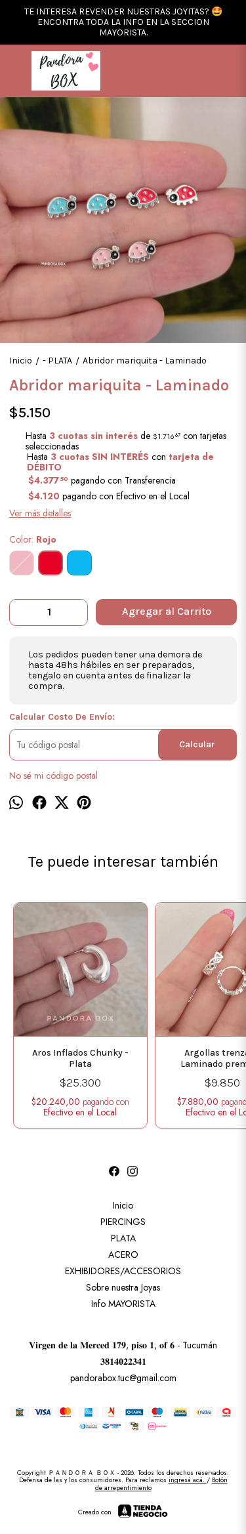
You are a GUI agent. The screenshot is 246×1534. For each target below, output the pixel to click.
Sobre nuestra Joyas (123, 1287)
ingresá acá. (188, 1480)
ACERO (123, 1254)
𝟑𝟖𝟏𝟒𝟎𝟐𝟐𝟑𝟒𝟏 (123, 1361)
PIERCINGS (123, 1221)
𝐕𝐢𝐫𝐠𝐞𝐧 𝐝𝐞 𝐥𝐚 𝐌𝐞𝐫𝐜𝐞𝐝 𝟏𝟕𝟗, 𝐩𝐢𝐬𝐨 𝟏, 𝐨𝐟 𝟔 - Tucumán (123, 1345)
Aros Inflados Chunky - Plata (80, 1059)
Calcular (197, 744)
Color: (32, 539)
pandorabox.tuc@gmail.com (123, 1377)
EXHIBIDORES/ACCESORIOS (123, 1270)
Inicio (123, 1205)
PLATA (123, 1238)
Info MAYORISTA (123, 1303)
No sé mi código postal (53, 775)
